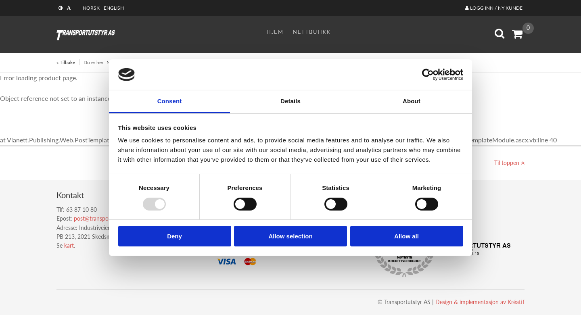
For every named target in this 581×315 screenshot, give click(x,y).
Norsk (91, 8)
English (114, 8)
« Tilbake (65, 62)
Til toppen (509, 162)
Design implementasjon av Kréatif (480, 301)
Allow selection (290, 236)
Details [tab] (290, 101)
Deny (174, 236)
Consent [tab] (169, 101)
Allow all (406, 236)
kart (69, 245)
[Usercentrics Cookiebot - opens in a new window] (428, 75)
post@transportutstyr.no (104, 218)
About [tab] (411, 101)
